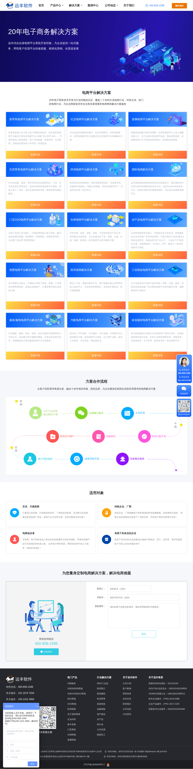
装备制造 (101, 704)
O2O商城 (71, 704)
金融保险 (101, 709)
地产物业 (101, 714)
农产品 (100, 719)
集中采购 (71, 724)
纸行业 (100, 724)
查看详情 (35, 154)
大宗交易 (101, 729)
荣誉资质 (127, 693)
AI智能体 (71, 683)
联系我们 (127, 704)
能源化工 (101, 734)
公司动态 (110, 5)
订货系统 (71, 729)
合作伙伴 (127, 699)
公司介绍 (127, 683)
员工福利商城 (73, 714)
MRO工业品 (102, 683)
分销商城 (71, 734)
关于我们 (128, 5)
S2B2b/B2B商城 (74, 688)
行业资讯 (127, 714)
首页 (41, 5)
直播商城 (71, 740)
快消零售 (101, 699)
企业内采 (71, 719)
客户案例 (127, 688)
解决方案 (74, 5)
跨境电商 (71, 709)
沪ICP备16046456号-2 (94, 764)
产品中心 (55, 5)
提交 (143, 634)
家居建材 (101, 693)
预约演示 (179, 6)
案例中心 (93, 5)
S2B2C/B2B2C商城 (76, 693)
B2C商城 (71, 699)
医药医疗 (101, 688)
